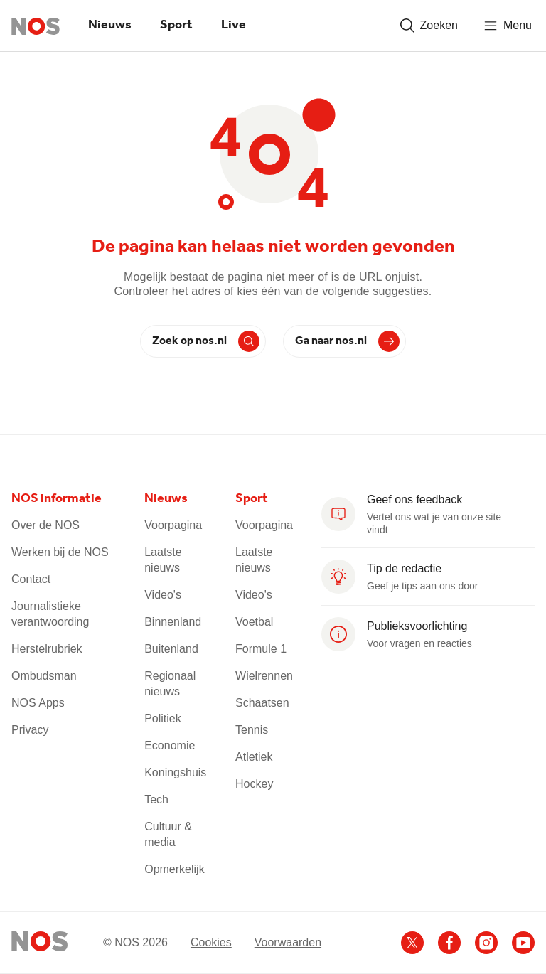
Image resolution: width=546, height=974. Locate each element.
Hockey (254, 784)
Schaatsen (262, 703)
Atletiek (253, 757)
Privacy (29, 730)
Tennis (251, 730)
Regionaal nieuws (170, 683)
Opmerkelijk (174, 869)
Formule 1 (261, 649)
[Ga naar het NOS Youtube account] (523, 942)
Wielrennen (264, 676)
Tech (156, 799)
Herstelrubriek (46, 649)
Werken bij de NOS (60, 552)
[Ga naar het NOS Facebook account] (449, 942)
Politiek (162, 718)
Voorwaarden (288, 942)
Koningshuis (175, 772)
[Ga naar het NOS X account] (412, 942)
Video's (162, 595)
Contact (30, 579)
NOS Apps (38, 703)
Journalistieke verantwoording (50, 614)
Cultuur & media (168, 834)
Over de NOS (45, 525)
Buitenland (171, 649)
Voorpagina (173, 525)
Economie (169, 745)
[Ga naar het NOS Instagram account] (486, 942)
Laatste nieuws (162, 560)
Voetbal (254, 622)
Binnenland (172, 622)
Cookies (211, 942)
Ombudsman (44, 676)
